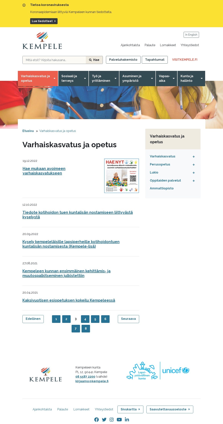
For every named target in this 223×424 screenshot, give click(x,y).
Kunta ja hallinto (187, 78)
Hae (94, 60)
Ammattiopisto (162, 188)
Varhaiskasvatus (162, 156)
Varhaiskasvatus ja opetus (35, 78)
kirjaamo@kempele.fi (91, 381)
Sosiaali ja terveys (69, 78)
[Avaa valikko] (55, 78)
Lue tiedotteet (44, 21)
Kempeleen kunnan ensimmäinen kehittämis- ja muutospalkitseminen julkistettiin (66, 273)
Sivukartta (131, 409)
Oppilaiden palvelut (165, 180)
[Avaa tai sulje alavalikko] (193, 156)
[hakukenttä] (54, 60)
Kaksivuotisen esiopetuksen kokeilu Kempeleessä (68, 300)
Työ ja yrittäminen (101, 78)
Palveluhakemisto (123, 59)
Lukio (154, 172)
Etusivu (28, 131)
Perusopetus (160, 164)
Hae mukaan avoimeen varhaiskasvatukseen (44, 170)
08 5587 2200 (85, 376)
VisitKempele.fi (186, 60)
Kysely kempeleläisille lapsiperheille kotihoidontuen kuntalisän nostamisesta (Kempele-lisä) (71, 244)
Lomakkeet (168, 45)
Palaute (150, 45)
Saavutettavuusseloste (170, 409)
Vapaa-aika (164, 78)
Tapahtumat (154, 59)
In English (191, 34)
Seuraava (128, 319)
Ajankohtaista (130, 45)
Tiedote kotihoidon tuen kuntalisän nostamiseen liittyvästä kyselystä (77, 214)
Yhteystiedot (190, 45)
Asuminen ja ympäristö (131, 78)
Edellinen (33, 319)
